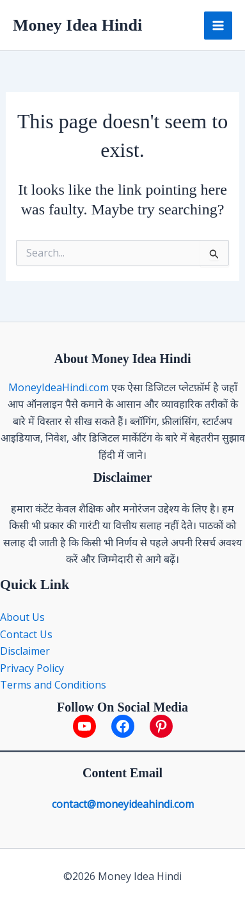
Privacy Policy (32, 668)
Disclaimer (25, 651)
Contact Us (26, 634)
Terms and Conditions (53, 685)
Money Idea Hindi (77, 25)
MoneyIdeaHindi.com (58, 387)
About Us (23, 617)
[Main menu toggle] (218, 25)
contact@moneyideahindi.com (123, 804)
